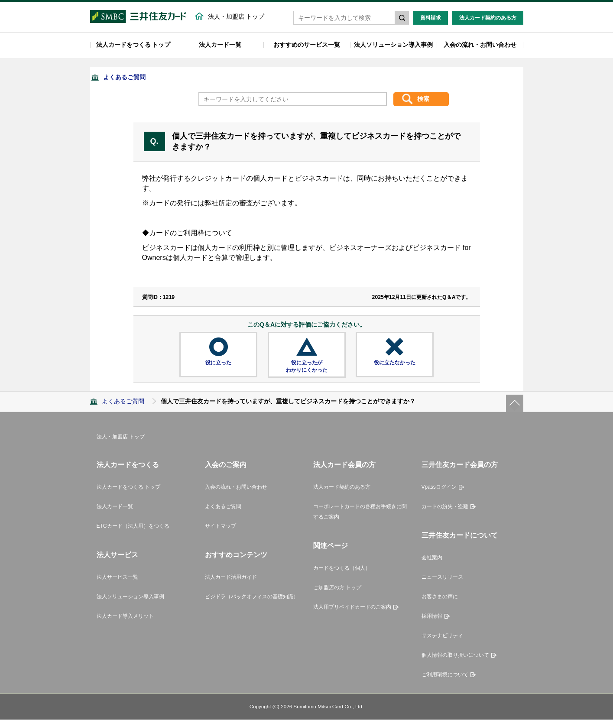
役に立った (218, 363)
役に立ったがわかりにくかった (307, 366)
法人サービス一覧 (117, 578)
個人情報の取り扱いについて (455, 656)
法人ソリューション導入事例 (393, 45)
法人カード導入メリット (125, 617)
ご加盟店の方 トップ (337, 588)
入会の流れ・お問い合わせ (480, 45)
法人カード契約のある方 (487, 18)
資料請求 (430, 18)
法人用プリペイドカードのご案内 (352, 608)
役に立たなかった (394, 363)
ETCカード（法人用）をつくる (133, 526)
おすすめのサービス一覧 (306, 45)
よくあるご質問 (124, 77)
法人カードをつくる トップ (133, 45)
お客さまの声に (440, 597)
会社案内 (432, 558)
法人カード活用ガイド (231, 578)
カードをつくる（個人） (341, 569)
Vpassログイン (439, 487)
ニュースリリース (442, 578)
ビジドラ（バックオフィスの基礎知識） (251, 597)
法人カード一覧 (220, 45)
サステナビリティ (442, 636)
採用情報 (432, 617)
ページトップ (514, 403)
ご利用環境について (445, 675)
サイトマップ (220, 526)
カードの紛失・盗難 (445, 507)
